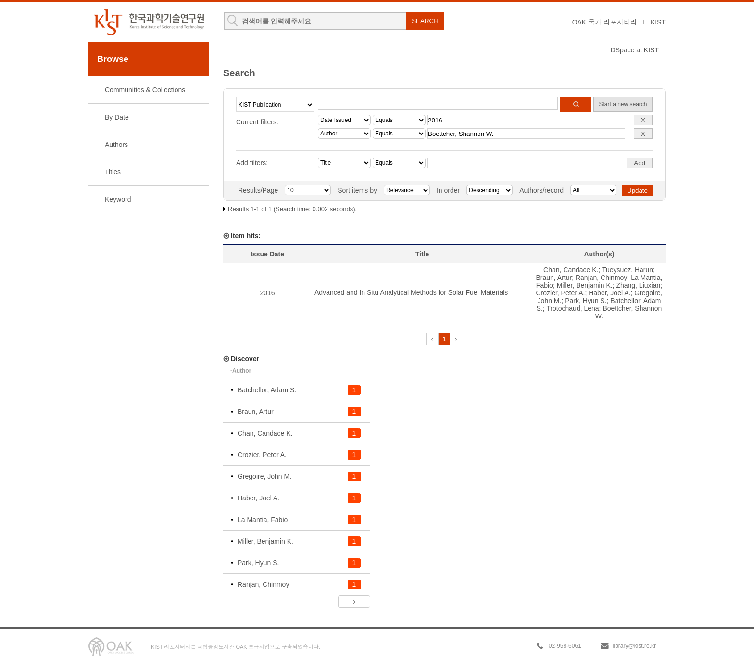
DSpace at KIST (635, 50)
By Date (117, 117)
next (456, 339)
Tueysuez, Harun (627, 270)
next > (354, 601)
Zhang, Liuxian (638, 285)
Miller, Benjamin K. (585, 285)
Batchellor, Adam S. (267, 390)
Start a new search (623, 104)
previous (432, 339)
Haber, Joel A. (609, 293)
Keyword (118, 199)
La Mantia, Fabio (263, 519)
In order (448, 190)
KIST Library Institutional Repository (148, 22)
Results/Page (258, 190)
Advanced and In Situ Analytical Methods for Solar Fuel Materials (411, 292)
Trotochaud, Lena (572, 308)
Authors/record (541, 190)
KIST (658, 22)
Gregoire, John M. (264, 476)
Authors (116, 144)
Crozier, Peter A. (560, 293)
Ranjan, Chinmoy (601, 277)
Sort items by (357, 190)
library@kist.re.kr (634, 646)
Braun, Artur (554, 277)
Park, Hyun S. (585, 300)
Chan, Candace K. (570, 270)
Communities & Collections (145, 90)
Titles (113, 172)
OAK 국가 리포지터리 (604, 22)
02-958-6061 (565, 646)
